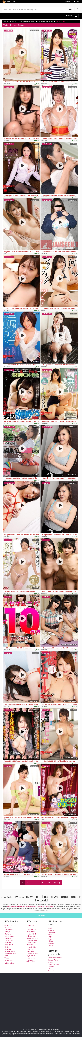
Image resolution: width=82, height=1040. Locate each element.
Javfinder (51, 943)
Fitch (6, 956)
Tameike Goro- (10, 951)
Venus (7, 958)
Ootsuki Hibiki (31, 947)
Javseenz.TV (60, 21)
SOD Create (9, 929)
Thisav (50, 941)
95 (49, 883)
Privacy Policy (53, 960)
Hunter (7, 947)
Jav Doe (51, 966)
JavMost (51, 930)
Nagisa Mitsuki (31, 934)
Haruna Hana (31, 943)
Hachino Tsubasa (32, 953)
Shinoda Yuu (30, 936)
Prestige (7, 932)
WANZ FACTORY (11, 953)
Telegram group (53, 964)
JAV (49, 969)
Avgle (50, 937)
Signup (68, 1)
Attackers (8, 938)
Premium (8, 943)
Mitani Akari (30, 945)
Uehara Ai (29, 949)
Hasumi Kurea (31, 929)
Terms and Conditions (55, 958)
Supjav (50, 939)
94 (43, 883)
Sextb (50, 928)
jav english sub (28, 906)
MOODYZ (8, 927)
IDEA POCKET (10, 936)
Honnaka (8, 949)
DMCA (50, 962)
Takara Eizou (9, 960)
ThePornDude (9, 1)
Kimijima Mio (30, 958)
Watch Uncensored (54, 971)
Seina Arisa (30, 951)
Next (57, 883)
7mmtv (50, 945)
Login (76, 1)
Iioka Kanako (30, 932)
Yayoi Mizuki (30, 956)
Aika (27, 927)
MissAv (69, 16)
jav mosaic (49, 906)
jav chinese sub (39, 906)
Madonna (8, 934)
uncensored (18, 906)
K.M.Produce (9, 940)
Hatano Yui (30, 925)
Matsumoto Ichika (32, 938)
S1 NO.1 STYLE (10, 925)
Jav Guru (51, 932)
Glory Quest (9, 945)
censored (10, 906)
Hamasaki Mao (31, 940)
